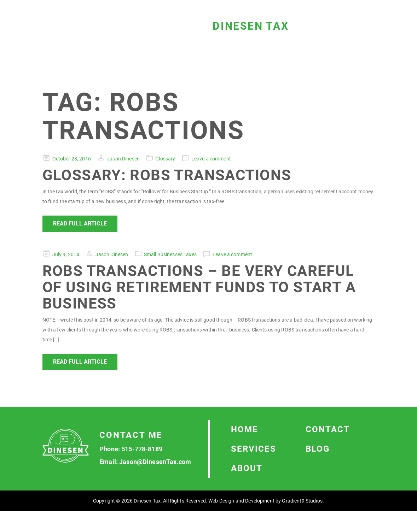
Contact (328, 429)
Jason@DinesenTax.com (155, 461)
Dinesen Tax (251, 26)
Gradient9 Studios (302, 501)
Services (253, 449)
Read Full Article (80, 223)
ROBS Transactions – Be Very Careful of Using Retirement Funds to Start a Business (199, 287)
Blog (318, 449)
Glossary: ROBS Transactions (166, 175)
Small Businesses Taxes (170, 254)
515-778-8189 (141, 449)
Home (244, 429)
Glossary (165, 158)
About (246, 468)
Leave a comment (211, 158)
